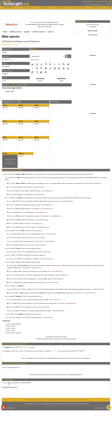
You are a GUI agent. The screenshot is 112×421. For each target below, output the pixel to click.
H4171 (55, 299)
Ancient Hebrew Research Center (50, 339)
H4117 (36, 267)
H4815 (37, 223)
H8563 (42, 227)
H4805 (47, 191)
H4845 (47, 205)
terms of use (29, 400)
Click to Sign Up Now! (101, 2)
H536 (40, 245)
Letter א (51, 32)
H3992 (45, 251)
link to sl (84, 400)
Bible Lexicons (15, 32)
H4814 (47, 208)
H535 (7, 66)
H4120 (62, 275)
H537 (39, 237)
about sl (76, 400)
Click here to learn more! (44, 26)
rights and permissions (55, 400)
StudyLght (12, 3)
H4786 (44, 307)
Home (5, 32)
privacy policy (40, 400)
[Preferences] (110, 7)
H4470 (40, 194)
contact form (86, 403)
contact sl (68, 400)
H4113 (46, 259)
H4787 (39, 187)
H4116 (29, 267)
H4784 (99, 289)
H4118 (58, 271)
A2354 (8, 328)
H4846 (56, 216)
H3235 (48, 317)
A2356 (8, 333)
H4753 (71, 303)
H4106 (58, 279)
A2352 (8, 324)
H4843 (68, 201)
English (27, 32)
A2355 (8, 330)
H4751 (91, 183)
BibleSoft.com (86, 358)
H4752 (97, 183)
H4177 (90, 293)
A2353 (8, 326)
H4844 (41, 212)
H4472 (41, 220)
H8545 (58, 310)
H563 (50, 241)
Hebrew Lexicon (38, 32)
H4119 (53, 282)
